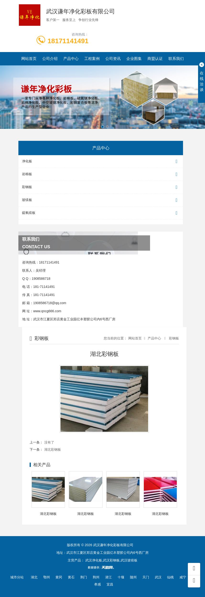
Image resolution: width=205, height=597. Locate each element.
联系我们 (176, 59)
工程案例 (92, 59)
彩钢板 (100, 187)
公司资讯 (113, 59)
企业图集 (134, 59)
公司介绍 (50, 59)
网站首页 (29, 59)
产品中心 (71, 59)
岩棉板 (100, 174)
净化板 (100, 161)
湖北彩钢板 (52, 449)
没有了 (49, 442)
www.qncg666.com (47, 311)
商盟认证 (155, 59)
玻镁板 (100, 200)
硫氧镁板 (100, 213)
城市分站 (17, 577)
